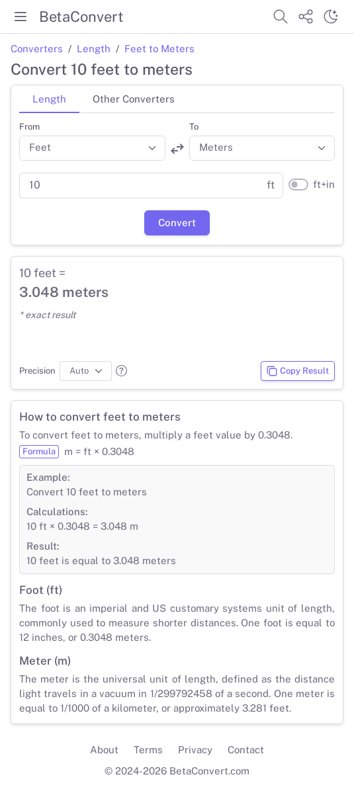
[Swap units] (177, 148)
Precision (37, 371)
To (194, 127)
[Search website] (280, 16)
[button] (121, 371)
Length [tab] (49, 98)
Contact (246, 749)
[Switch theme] (330, 16)
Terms (148, 749)
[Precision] (86, 371)
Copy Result (297, 371)
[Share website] (305, 16)
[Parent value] (139, 186)
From (29, 127)
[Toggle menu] (20, 16)
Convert (177, 222)
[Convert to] (262, 148)
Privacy (195, 749)
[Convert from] (92, 148)
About (104, 749)
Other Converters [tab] (134, 98)
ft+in (324, 184)
